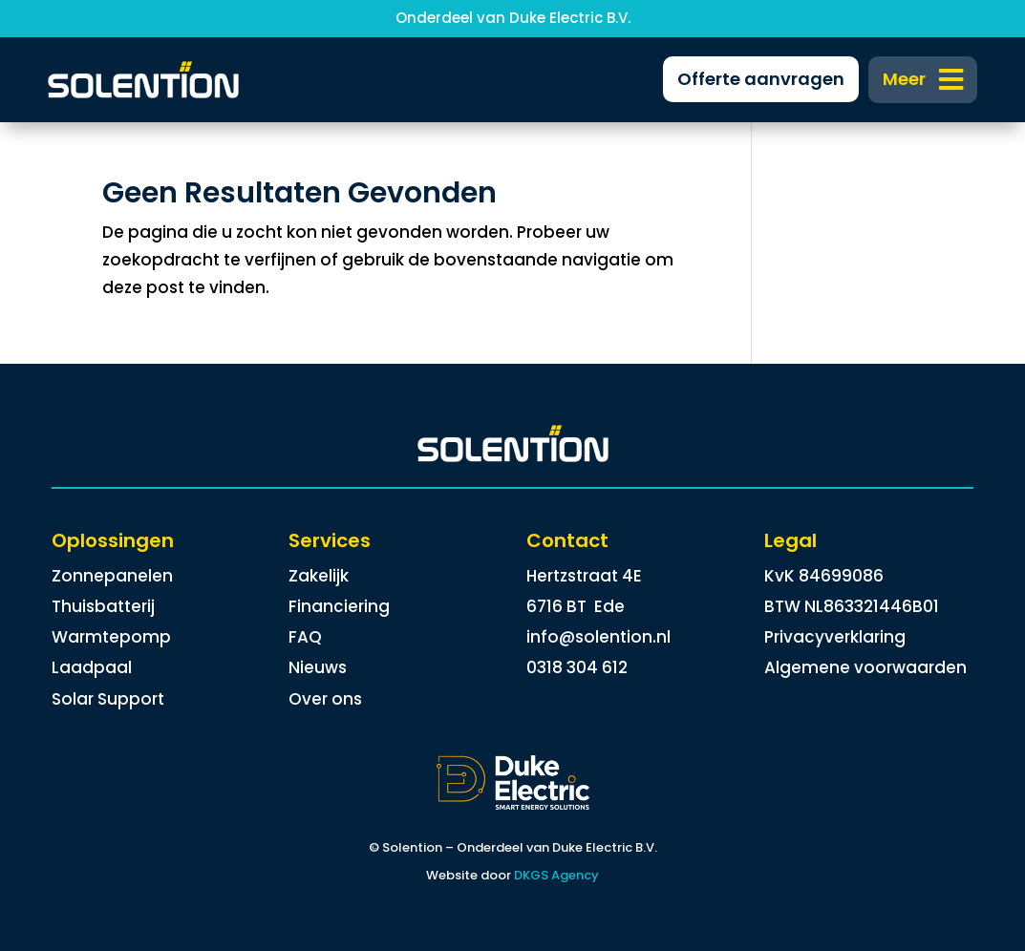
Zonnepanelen (112, 575)
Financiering (339, 606)
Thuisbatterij (103, 606)
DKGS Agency (556, 875)
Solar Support (108, 698)
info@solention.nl (598, 636)
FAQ (305, 636)
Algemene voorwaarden (865, 667)
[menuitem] (923, 79)
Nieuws (317, 667)
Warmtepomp (111, 636)
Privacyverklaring (835, 636)
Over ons (325, 698)
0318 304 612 (577, 667)
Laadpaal (92, 667)
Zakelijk (318, 575)
